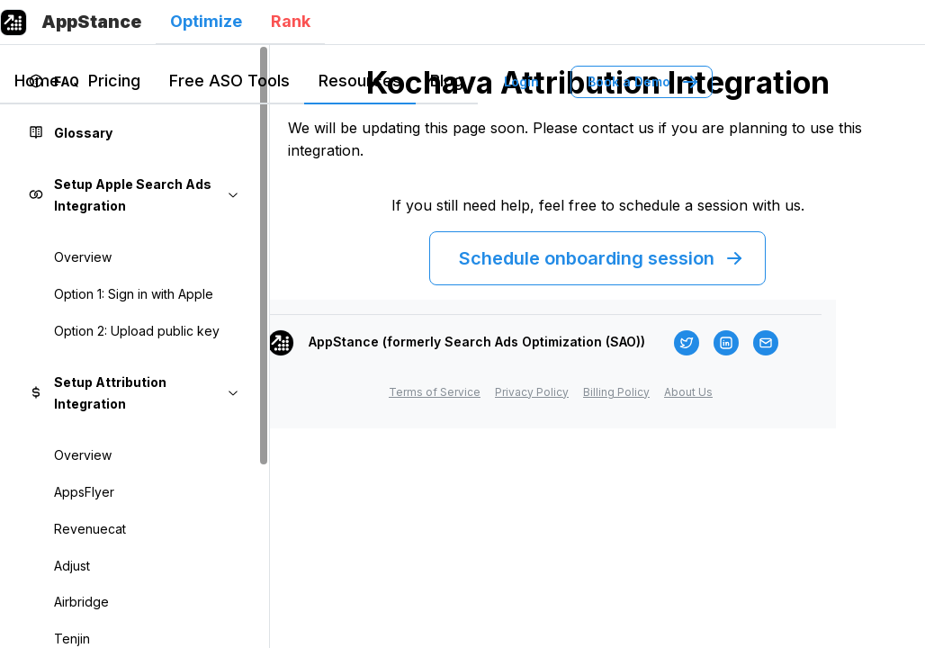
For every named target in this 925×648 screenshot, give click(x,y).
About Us (688, 392)
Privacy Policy (532, 392)
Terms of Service (434, 392)
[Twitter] (686, 343)
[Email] (765, 343)
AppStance (91, 21)
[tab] (206, 22)
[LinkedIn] (726, 343)
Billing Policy (616, 392)
